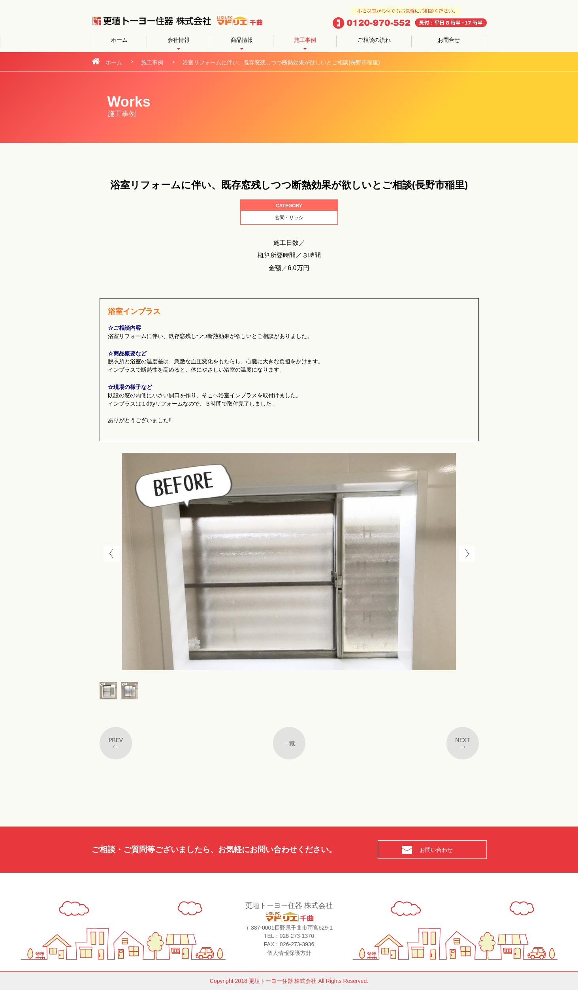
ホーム (119, 40)
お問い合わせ (436, 850)
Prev (111, 554)
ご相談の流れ (374, 40)
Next (467, 554)
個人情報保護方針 (289, 953)
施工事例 (305, 40)
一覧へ (289, 743)
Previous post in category (116, 743)
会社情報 (179, 40)
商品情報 (242, 40)
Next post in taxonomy (462, 743)
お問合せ (449, 40)
